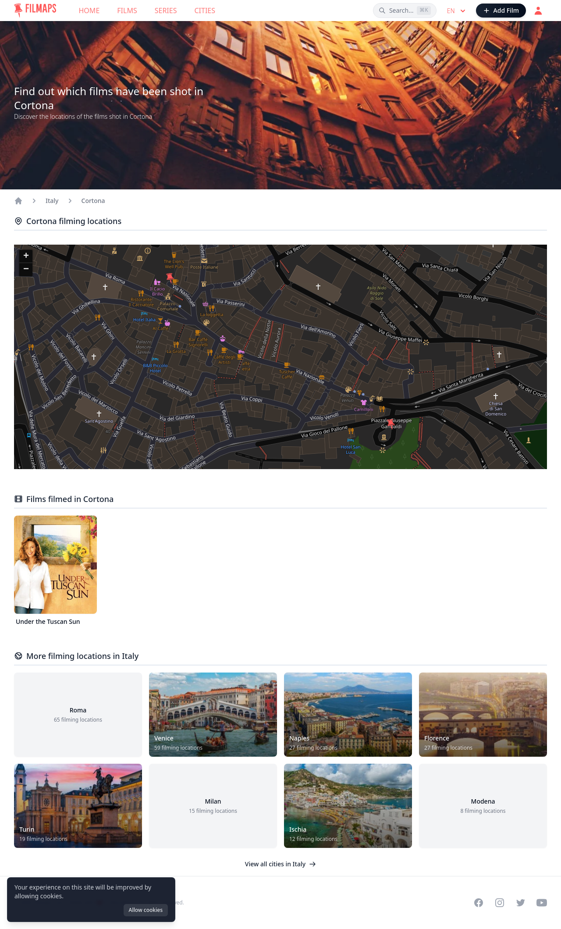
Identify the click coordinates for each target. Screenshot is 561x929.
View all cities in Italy (280, 864)
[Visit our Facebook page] (478, 902)
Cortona (93, 200)
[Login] (538, 10)
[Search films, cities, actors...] (405, 10)
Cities (204, 10)
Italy (52, 200)
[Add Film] (501, 11)
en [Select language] (457, 11)
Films (127, 10)
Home (89, 10)
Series (166, 10)
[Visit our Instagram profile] (499, 902)
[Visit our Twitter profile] (520, 902)
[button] (391, 424)
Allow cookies (146, 910)
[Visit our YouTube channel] (541, 902)
